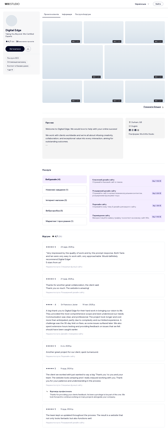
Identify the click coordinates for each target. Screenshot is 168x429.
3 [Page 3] (103, 419)
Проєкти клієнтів (51, 14)
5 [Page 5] (113, 419)
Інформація (67, 14)
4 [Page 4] (108, 419)
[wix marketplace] (12, 4)
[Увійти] (158, 4)
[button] (62, 32)
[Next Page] (118, 419)
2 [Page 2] (98, 419)
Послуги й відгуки (83, 14)
